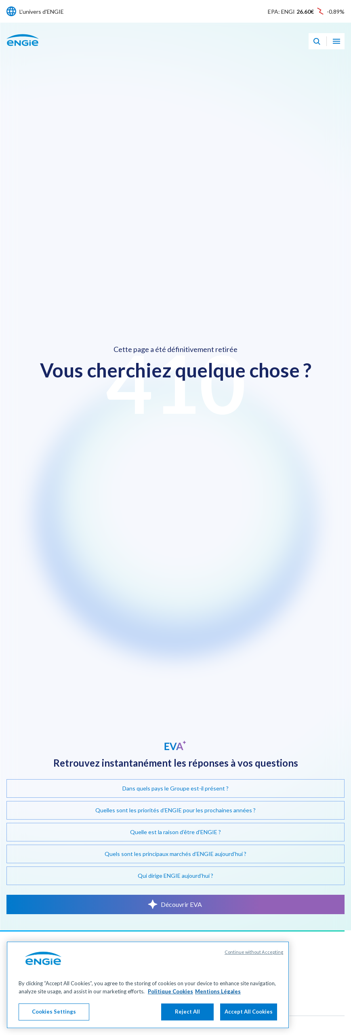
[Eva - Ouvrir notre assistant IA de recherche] (317, 41)
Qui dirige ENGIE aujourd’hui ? (175, 875)
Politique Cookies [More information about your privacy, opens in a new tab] (170, 991)
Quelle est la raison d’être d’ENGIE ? (175, 831)
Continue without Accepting (254, 952)
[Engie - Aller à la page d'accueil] (22, 48)
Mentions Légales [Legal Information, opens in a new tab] (218, 991)
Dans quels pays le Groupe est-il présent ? (175, 788)
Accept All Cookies (249, 1012)
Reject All (187, 1012)
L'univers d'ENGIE (41, 11)
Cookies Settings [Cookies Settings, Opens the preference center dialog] (54, 1012)
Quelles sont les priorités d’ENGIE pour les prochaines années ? (175, 810)
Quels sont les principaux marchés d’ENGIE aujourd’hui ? (175, 853)
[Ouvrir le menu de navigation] (336, 41)
